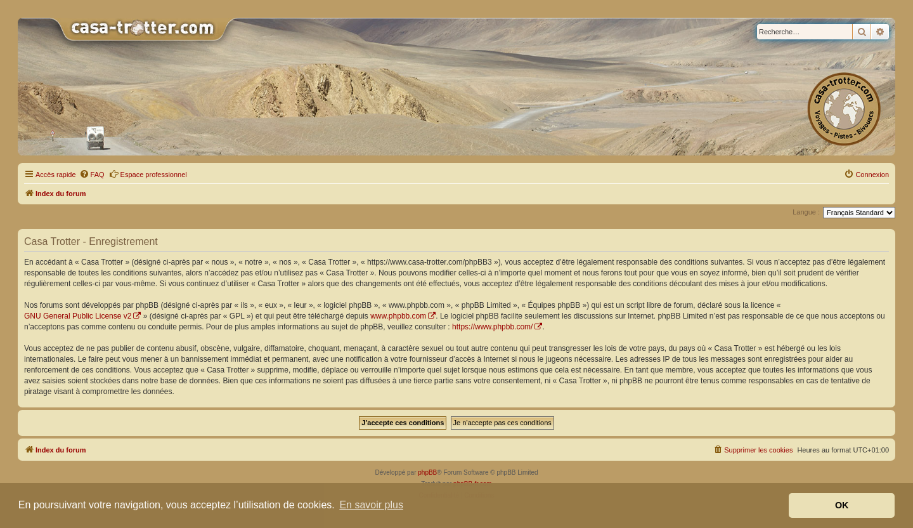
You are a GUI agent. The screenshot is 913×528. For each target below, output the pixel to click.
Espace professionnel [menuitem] (148, 173)
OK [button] (842, 505)
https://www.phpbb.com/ (492, 326)
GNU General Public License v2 (77, 316)
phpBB (427, 472)
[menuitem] (92, 174)
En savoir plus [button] (371, 504)
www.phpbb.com (398, 316)
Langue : (806, 212)
